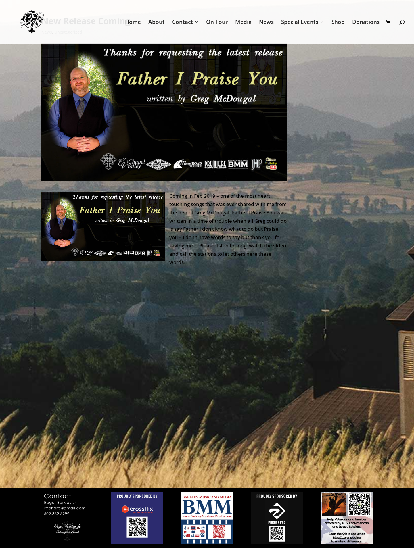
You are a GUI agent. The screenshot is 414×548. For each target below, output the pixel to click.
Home (133, 23)
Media (243, 23)
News (266, 23)
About (156, 23)
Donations (365, 23)
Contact (182, 23)
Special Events (299, 23)
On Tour (217, 23)
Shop (338, 23)
